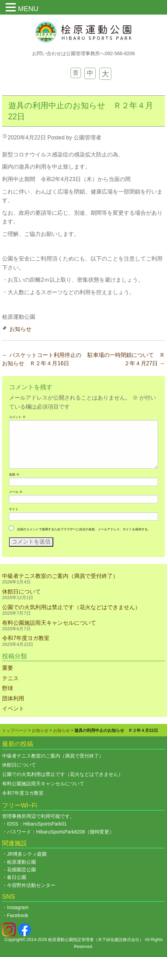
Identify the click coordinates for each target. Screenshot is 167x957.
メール (15, 492)
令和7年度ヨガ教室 (25, 638)
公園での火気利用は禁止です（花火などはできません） (71, 607)
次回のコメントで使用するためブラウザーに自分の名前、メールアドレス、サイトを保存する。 (84, 529)
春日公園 (16, 877)
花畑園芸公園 (21, 869)
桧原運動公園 (21, 862)
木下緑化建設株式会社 (118, 939)
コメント (17, 417)
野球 (7, 688)
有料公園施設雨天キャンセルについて (49, 623)
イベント (13, 708)
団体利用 (13, 698)
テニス (10, 678)
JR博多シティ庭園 (27, 854)
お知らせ (20, 329)
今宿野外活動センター (31, 885)
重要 (7, 668)
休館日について (21, 592)
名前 (14, 474)
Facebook (17, 915)
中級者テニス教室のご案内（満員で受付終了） (60, 576)
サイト (13, 509)
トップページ (14, 730)
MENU (28, 8)
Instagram (17, 907)
